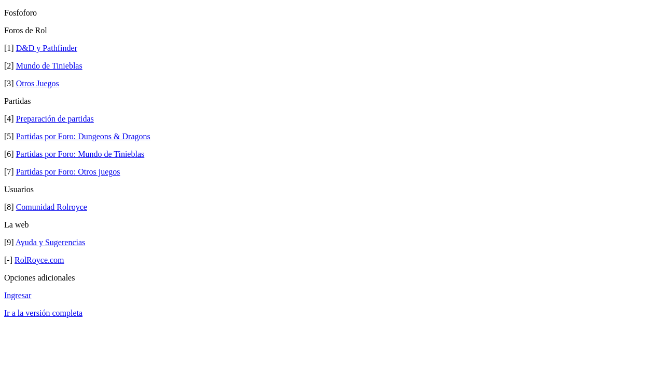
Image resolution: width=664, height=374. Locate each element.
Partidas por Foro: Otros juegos (68, 171)
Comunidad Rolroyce (51, 207)
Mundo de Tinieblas (49, 65)
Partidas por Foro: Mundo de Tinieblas (80, 154)
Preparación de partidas (55, 118)
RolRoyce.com (39, 260)
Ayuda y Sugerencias (51, 242)
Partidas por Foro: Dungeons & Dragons (83, 136)
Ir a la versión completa (43, 313)
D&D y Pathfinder (46, 48)
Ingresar (17, 295)
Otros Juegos (37, 83)
